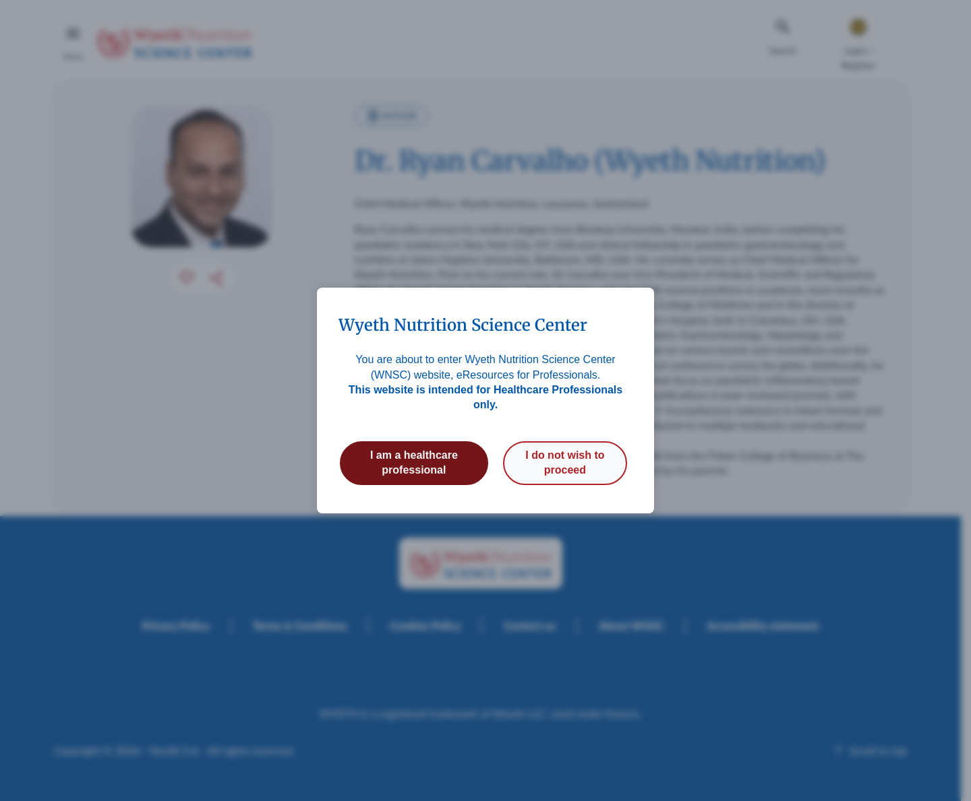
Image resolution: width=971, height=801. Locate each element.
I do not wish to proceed (564, 462)
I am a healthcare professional (414, 462)
